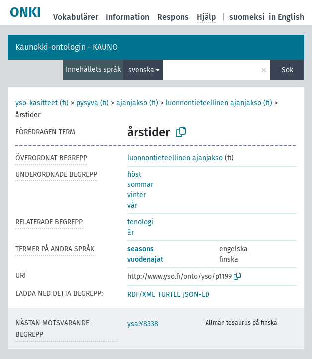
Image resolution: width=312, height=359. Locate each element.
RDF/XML (141, 294)
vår (132, 205)
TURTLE (169, 294)
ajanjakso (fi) (137, 103)
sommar (140, 184)
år (130, 232)
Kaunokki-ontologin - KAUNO (66, 47)
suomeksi (247, 17)
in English (286, 17)
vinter (136, 195)
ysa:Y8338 (142, 324)
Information (127, 17)
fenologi (140, 222)
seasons (140, 249)
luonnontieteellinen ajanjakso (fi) (219, 103)
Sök (287, 70)
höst (134, 174)
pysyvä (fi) (92, 103)
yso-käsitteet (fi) (42, 103)
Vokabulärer (75, 17)
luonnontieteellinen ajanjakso (175, 158)
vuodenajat (145, 259)
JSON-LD (196, 294)
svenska (141, 70)
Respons (173, 17)
